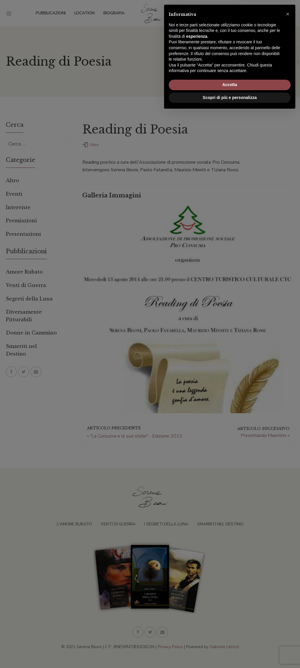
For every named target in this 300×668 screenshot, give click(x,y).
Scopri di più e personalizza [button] (230, 652)
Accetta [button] (229, 639)
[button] (287, 568)
